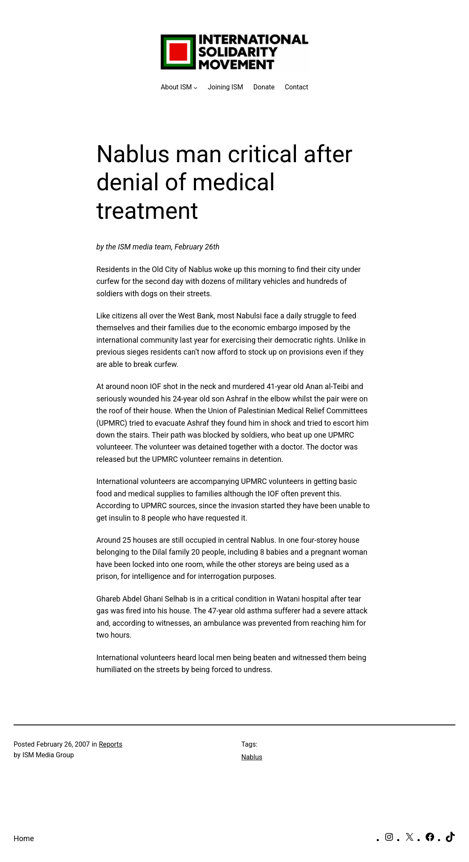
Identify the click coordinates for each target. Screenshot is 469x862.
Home (24, 838)
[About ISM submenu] (179, 87)
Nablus (252, 757)
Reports (110, 744)
